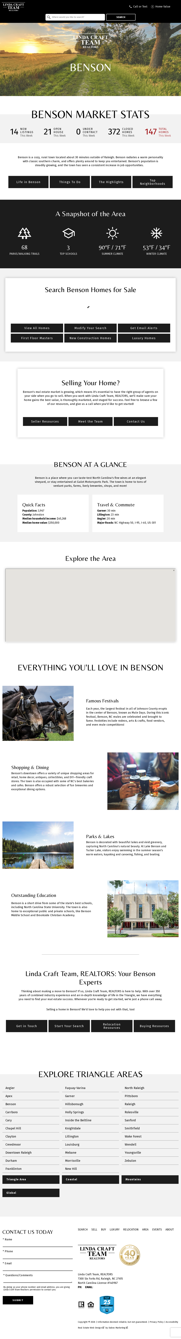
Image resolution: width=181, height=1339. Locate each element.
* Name (7, 1239)
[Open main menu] (176, 6)
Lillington (72, 1136)
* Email (7, 1263)
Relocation (131, 1229)
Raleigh (130, 1104)
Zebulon (130, 1160)
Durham (11, 1160)
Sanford (130, 1120)
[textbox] (77, 17)
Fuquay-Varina (75, 1088)
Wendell (130, 1144)
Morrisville (72, 1160)
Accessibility (172, 1322)
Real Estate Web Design (91, 1328)
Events (157, 1229)
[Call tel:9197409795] (138, 6)
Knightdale (73, 1128)
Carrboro (11, 1112)
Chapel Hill (13, 1128)
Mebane (70, 1152)
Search (120, 17)
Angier (10, 1088)
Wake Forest (133, 1136)
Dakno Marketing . (118, 1328)
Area (145, 1229)
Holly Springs (74, 1112)
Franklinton (13, 1169)
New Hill (71, 1169)
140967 (113, 1283)
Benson (10, 1104)
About (169, 1229)
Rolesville (132, 1112)
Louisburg (72, 1144)
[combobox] (75, 17)
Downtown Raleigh (18, 1152)
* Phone (8, 1251)
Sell (94, 1229)
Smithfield (132, 1128)
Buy (103, 1229)
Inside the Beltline (78, 1120)
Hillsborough (74, 1104)
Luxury (115, 1229)
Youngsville (133, 1152)
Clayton (10, 1136)
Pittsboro (131, 1096)
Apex (8, 1096)
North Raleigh (134, 1088)
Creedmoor (13, 1144)
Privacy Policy (157, 1322)
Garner (70, 1096)
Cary (8, 1120)
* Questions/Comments (18, 1275)
